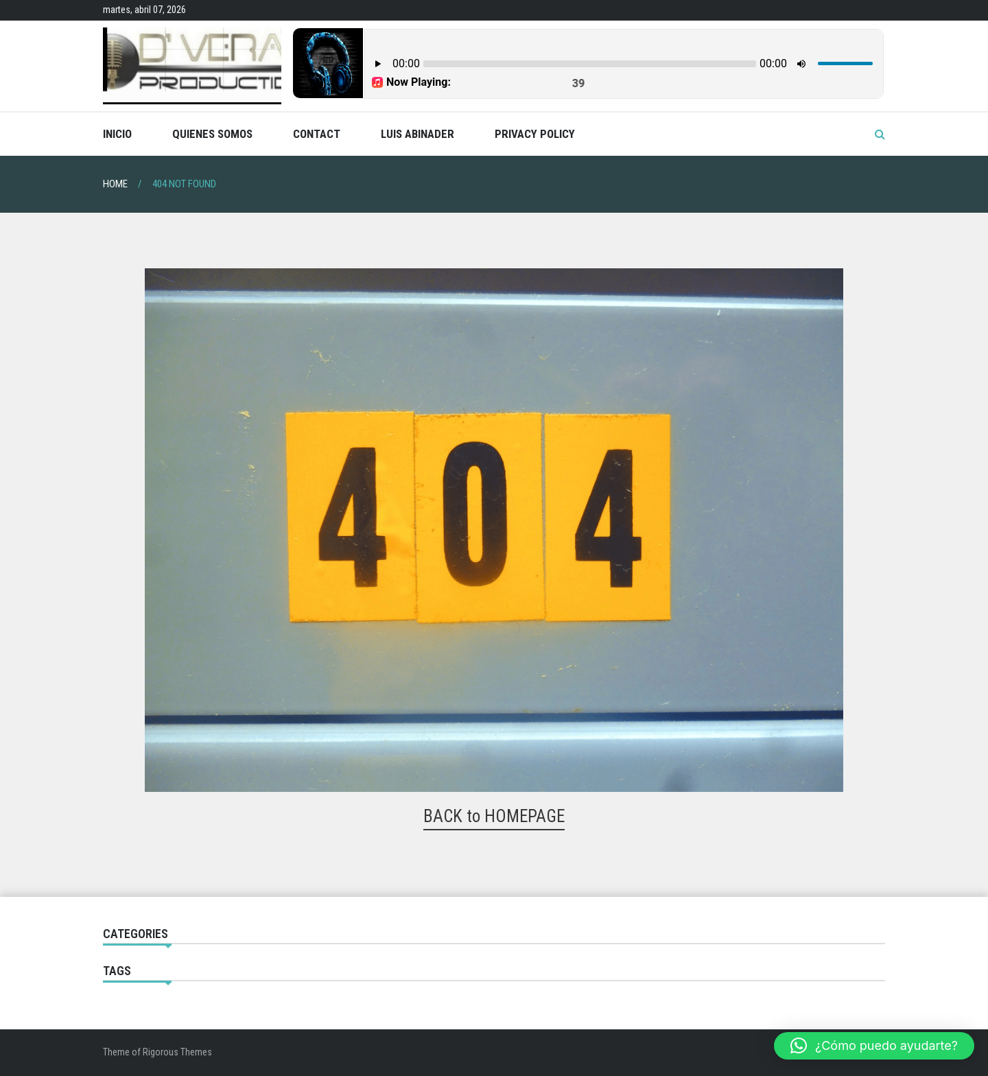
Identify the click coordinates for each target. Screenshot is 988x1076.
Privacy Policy (535, 134)
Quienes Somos (212, 134)
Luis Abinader (417, 134)
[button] (874, 1046)
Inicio (117, 134)
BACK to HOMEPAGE (494, 816)
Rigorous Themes (177, 1051)
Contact (316, 134)
